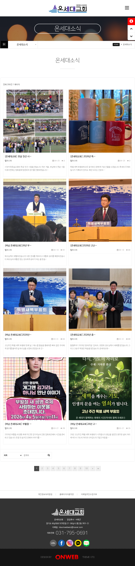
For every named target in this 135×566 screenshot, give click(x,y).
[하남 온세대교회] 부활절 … (18, 424)
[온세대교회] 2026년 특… (83, 156)
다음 (92, 468)
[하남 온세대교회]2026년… (18, 334)
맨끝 (98, 468)
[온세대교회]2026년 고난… (83, 245)
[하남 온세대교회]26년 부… (18, 245)
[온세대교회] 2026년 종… (83, 334)
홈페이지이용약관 (67, 494)
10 (85, 468)
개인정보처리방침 (45, 494)
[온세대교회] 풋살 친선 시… (18, 156)
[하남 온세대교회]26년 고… (83, 424)
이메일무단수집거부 (89, 494)
